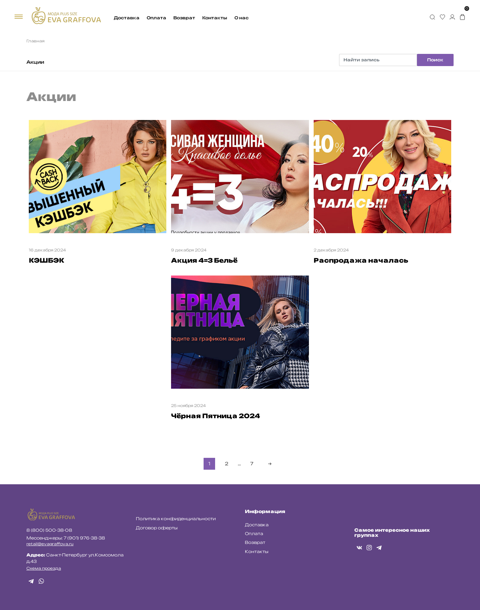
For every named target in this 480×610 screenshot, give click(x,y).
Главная (35, 41)
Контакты (214, 17)
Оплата (156, 17)
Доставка (127, 17)
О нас (241, 17)
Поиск (435, 59)
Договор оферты (157, 527)
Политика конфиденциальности (176, 518)
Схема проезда (43, 568)
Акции (35, 62)
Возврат (184, 17)
